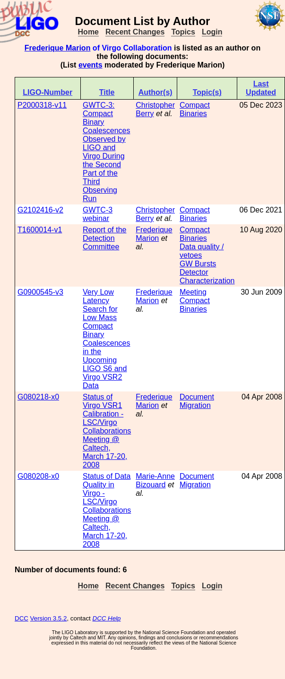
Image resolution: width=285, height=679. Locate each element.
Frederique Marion (58, 48)
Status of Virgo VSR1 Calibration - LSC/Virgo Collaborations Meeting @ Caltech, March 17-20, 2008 (107, 431)
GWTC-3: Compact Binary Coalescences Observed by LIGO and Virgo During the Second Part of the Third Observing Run (106, 152)
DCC (21, 618)
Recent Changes (134, 32)
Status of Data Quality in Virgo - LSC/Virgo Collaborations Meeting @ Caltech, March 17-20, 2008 (107, 510)
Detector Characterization (207, 276)
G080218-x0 (38, 397)
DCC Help (107, 618)
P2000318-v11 (42, 105)
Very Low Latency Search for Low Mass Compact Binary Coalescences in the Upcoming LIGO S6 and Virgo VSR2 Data (106, 339)
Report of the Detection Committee (105, 238)
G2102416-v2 (40, 210)
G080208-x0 (38, 476)
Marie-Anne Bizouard (155, 480)
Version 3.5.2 (48, 618)
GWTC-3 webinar (97, 214)
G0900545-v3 (40, 292)
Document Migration (197, 401)
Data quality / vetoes (202, 251)
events (90, 65)
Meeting (193, 292)
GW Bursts (198, 264)
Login (212, 32)
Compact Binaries (195, 109)
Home (88, 32)
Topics (183, 32)
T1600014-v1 (39, 230)
